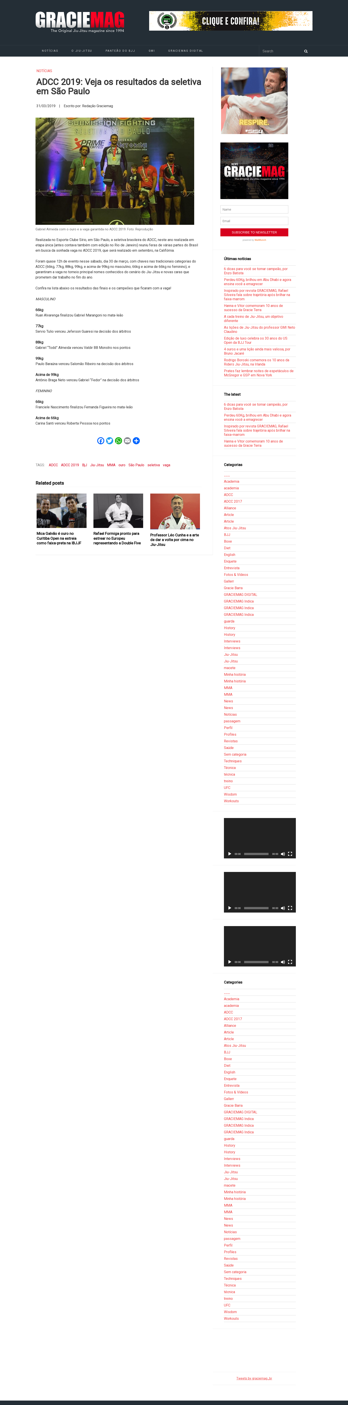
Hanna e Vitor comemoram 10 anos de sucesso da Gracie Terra (253, 308)
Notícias (50, 50)
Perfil (228, 728)
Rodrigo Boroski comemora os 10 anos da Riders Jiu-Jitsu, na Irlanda (256, 362)
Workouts (231, 801)
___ (227, 475)
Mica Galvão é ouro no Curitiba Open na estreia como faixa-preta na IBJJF (59, 538)
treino (228, 781)
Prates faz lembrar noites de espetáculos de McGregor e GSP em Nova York (259, 373)
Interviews (232, 641)
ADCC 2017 (233, 501)
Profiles (230, 734)
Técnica (230, 768)
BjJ (84, 465)
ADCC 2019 (70, 465)
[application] (260, 838)
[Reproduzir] (229, 854)
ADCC (53, 465)
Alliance (230, 508)
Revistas (231, 741)
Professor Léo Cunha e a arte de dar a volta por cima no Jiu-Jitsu (174, 540)
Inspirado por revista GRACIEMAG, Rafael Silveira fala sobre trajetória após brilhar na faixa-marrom (257, 295)
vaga (166, 465)
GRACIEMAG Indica (239, 601)
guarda (229, 621)
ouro (122, 465)
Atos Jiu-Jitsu (235, 528)
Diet (227, 548)
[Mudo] (283, 854)
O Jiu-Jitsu (81, 50)
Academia (231, 481)
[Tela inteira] (290, 854)
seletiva (153, 465)
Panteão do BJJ (120, 50)
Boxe (228, 541)
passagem (232, 721)
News (228, 701)
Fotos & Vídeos (236, 575)
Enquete (230, 561)
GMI (152, 50)
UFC (227, 788)
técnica (229, 774)
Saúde (229, 748)
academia (231, 488)
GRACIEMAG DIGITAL (185, 50)
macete (229, 668)
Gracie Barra (233, 588)
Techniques (233, 761)
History (229, 628)
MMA (111, 465)
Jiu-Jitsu (97, 465)
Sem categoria (235, 754)
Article (229, 515)
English (229, 555)
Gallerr (229, 581)
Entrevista (231, 568)
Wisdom (230, 794)
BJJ (227, 535)
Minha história (235, 674)
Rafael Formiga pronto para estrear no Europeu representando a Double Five (117, 538)
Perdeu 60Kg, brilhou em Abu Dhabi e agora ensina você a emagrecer (257, 282)
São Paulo (136, 465)
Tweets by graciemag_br (254, 1378)
